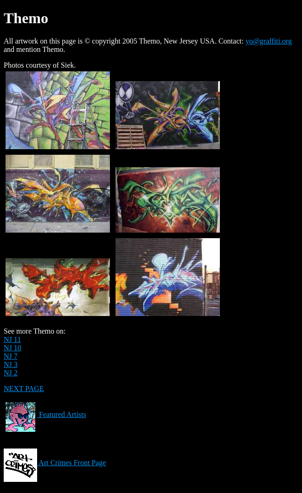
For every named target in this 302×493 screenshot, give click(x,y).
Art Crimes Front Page (55, 463)
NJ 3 (11, 364)
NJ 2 (11, 373)
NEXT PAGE (24, 388)
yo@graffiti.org (268, 41)
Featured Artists (45, 414)
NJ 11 (12, 339)
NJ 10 (12, 348)
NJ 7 (11, 356)
